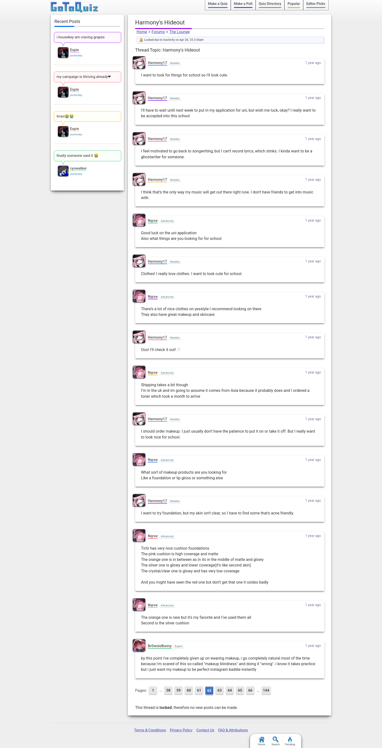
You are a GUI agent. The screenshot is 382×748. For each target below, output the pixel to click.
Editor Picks (315, 4)
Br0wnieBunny (160, 646)
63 (219, 690)
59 (178, 690)
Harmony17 (157, 63)
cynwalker (78, 168)
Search (275, 741)
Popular (294, 4)
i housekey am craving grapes (81, 37)
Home (142, 32)
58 (168, 690)
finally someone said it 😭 (78, 155)
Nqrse (153, 220)
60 (189, 690)
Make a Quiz (218, 4)
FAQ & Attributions (233, 730)
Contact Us (205, 730)
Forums (158, 32)
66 (250, 690)
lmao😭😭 (65, 116)
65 (240, 690)
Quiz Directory (270, 4)
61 (199, 690)
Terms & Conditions (150, 730)
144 (266, 690)
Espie (74, 50)
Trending (290, 741)
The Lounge (179, 32)
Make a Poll (243, 4)
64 (230, 690)
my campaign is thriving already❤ (84, 77)
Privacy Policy (181, 730)
